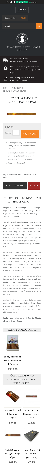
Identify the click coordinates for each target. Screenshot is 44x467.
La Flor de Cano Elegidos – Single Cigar (31, 414)
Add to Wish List (15, 186)
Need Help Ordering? (16, 163)
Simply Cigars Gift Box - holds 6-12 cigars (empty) (31, 454)
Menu (23, 10)
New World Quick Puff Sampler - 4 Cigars (12, 414)
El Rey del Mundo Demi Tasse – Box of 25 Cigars (12, 360)
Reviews (34, 186)
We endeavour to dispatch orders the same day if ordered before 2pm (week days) (25, 70)
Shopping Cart (10, 18)
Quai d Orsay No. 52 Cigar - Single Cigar (12, 454)
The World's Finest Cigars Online (22, 48)
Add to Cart (30, 134)
